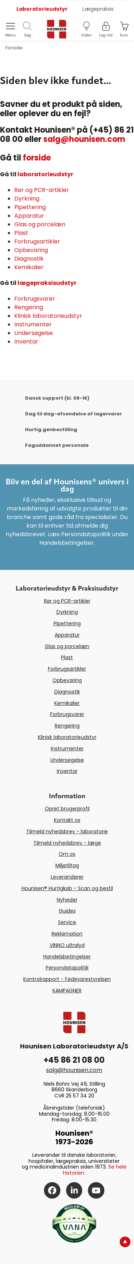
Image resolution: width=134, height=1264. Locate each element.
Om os (67, 854)
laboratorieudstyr (45, 174)
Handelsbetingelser (67, 956)
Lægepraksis (98, 9)
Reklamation (67, 933)
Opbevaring (31, 250)
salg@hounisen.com (84, 139)
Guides (67, 910)
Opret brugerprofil (67, 808)
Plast (21, 233)
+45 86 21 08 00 (74, 1060)
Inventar (26, 341)
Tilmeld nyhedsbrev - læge (67, 842)
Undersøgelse (33, 333)
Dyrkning (26, 198)
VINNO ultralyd (67, 945)
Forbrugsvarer (34, 299)
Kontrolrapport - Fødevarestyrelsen (67, 979)
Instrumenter (33, 324)
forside (37, 157)
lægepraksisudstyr (47, 283)
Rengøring (28, 307)
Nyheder (67, 899)
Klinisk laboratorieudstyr (48, 316)
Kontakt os (67, 820)
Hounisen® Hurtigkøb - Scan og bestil (67, 888)
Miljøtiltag (67, 865)
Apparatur (29, 216)
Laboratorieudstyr (41, 9)
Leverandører (67, 876)
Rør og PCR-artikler (41, 190)
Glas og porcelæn (39, 224)
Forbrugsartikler (37, 241)
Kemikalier (29, 267)
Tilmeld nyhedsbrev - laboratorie (67, 831)
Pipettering (30, 207)
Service (67, 922)
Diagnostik (29, 259)
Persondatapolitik (67, 967)
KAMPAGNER (67, 990)
